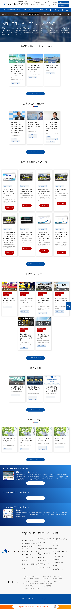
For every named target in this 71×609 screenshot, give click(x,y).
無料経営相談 (41, 547)
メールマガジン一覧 (27, 563)
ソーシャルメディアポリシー (31, 586)
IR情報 (55, 554)
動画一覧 (24, 566)
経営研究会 (41, 563)
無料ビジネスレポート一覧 (29, 556)
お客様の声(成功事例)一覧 (29, 549)
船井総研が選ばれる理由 (60, 544)
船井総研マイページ (43, 569)
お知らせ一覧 (57, 564)
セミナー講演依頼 (28, 591)
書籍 (23, 574)
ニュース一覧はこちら (34, 14)
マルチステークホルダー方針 (31, 593)
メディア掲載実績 (58, 568)
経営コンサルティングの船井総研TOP (11, 18)
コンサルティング (43, 566)
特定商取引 (46, 584)
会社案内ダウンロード (59, 574)
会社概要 (55, 550)
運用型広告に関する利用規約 (51, 581)
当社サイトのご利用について (31, 581)
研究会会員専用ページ (44, 572)
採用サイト (56, 571)
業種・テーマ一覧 (28, 18)
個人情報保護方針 (57, 584)
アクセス (55, 547)
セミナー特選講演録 (27, 559)
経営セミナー (41, 550)
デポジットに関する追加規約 (31, 584)
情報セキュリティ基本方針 (50, 586)
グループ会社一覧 (58, 561)
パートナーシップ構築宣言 (44, 591)
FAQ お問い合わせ (28, 589)
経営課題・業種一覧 (27, 545)
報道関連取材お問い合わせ (44, 589)
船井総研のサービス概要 (44, 544)
